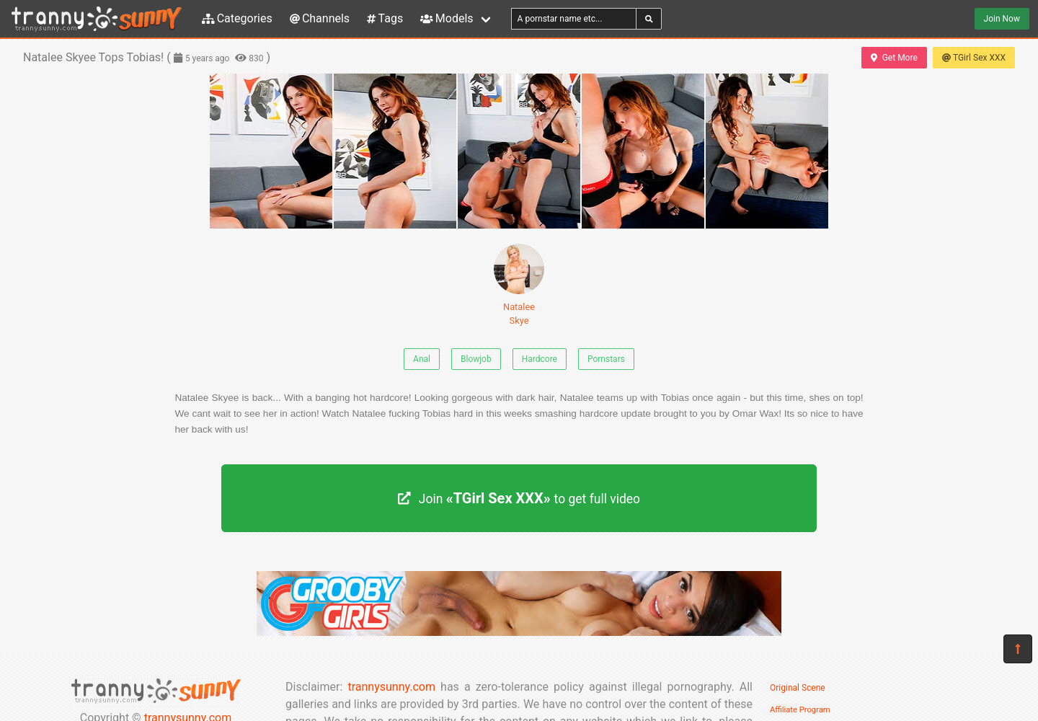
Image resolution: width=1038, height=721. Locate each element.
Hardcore (539, 359)
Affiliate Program (800, 710)
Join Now (1002, 19)
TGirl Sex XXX (974, 58)
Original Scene (797, 688)
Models (446, 18)
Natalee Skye (519, 285)
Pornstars (606, 359)
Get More (894, 58)
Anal (421, 359)
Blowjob (476, 359)
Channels (320, 18)
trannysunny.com (391, 687)
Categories (237, 18)
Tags (385, 18)
